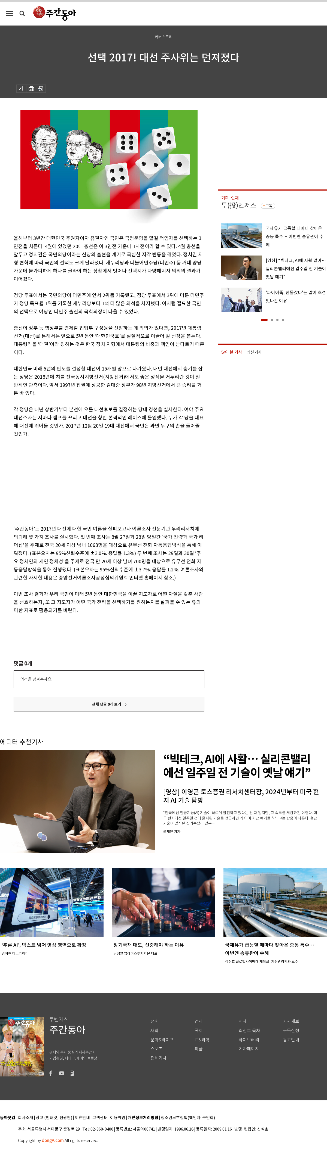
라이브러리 (249, 1039)
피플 (199, 1048)
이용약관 (117, 1118)
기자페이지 (249, 1048)
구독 (268, 205)
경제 (199, 1021)
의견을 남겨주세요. (36, 679)
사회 (154, 1030)
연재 (243, 1021)
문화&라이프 (162, 1039)
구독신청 (291, 1030)
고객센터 (100, 1118)
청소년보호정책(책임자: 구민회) (188, 1118)
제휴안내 (82, 1118)
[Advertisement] (95, 480)
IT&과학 (202, 1039)
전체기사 (158, 1058)
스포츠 (156, 1048)
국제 (199, 1030)
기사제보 (291, 1021)
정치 (154, 1021)
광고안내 (291, 1039)
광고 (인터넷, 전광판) (54, 1118)
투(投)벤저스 (238, 205)
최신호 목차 (249, 1030)
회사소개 (25, 1118)
